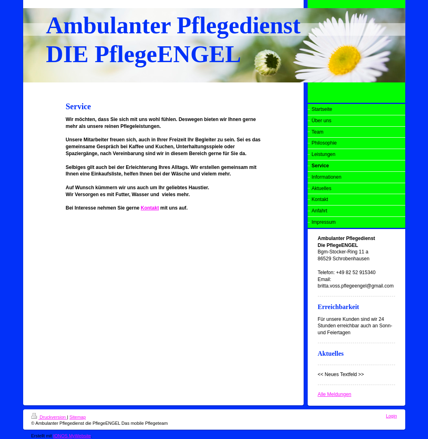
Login (391, 415)
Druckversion (49, 417)
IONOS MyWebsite (72, 435)
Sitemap (78, 417)
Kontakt (150, 208)
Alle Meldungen (335, 394)
